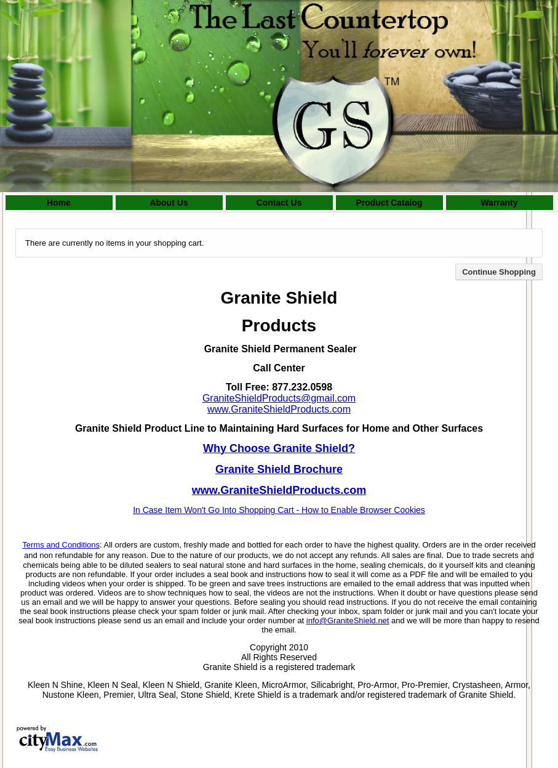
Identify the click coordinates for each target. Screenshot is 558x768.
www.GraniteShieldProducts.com (279, 409)
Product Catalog (389, 203)
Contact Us (279, 203)
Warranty (498, 203)
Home (59, 203)
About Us (168, 203)
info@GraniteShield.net (347, 620)
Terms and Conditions (61, 544)
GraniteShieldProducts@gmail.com (279, 398)
